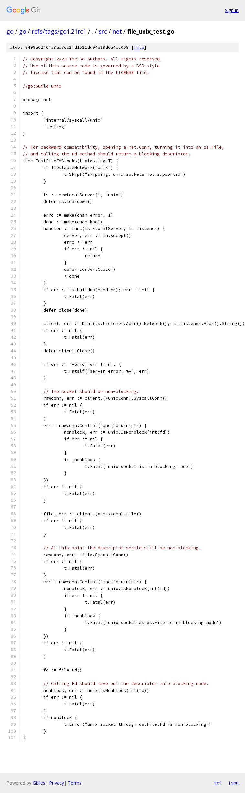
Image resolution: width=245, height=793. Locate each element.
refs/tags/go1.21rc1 (59, 31)
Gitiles (39, 783)
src (103, 31)
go (10, 31)
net (117, 31)
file (139, 47)
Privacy (56, 783)
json (233, 783)
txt (218, 783)
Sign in (232, 10)
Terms (74, 783)
